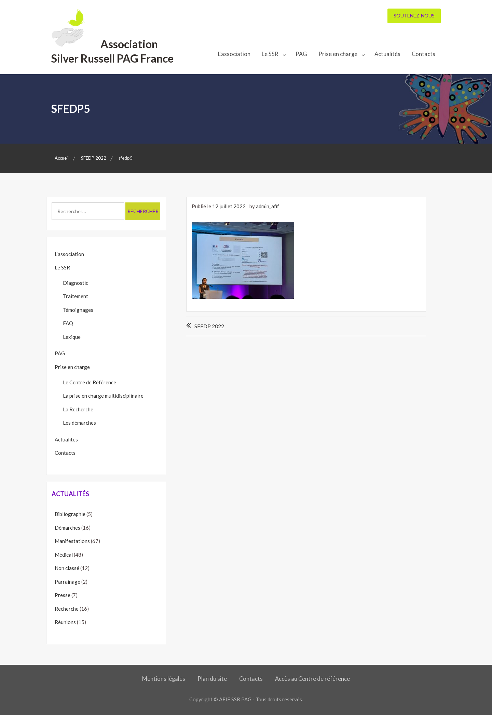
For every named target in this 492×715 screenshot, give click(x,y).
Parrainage (67, 582)
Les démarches (79, 423)
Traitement (75, 296)
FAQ (68, 323)
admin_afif (267, 206)
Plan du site (212, 678)
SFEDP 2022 (209, 326)
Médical (64, 555)
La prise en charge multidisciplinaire (103, 396)
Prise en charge (337, 54)
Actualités (387, 54)
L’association (234, 54)
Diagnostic (75, 283)
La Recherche (78, 409)
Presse (62, 595)
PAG (301, 54)
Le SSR (270, 54)
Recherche (67, 609)
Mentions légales (163, 678)
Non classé (67, 568)
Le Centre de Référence (89, 382)
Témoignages (78, 310)
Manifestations (72, 541)
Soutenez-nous (414, 15)
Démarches (67, 528)
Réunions (65, 622)
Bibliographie (70, 514)
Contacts (423, 54)
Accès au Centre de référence (312, 678)
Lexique (72, 337)
